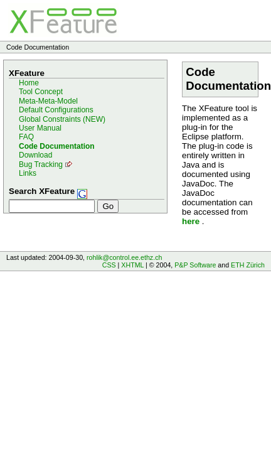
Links (27, 173)
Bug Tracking (41, 164)
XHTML (132, 265)
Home (29, 82)
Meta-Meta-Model (48, 101)
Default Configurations (56, 109)
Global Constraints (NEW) (62, 119)
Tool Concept (41, 91)
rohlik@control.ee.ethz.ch (124, 257)
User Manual (40, 128)
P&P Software (195, 265)
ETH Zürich (248, 265)
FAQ (26, 136)
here (190, 221)
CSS (109, 265)
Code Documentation (57, 146)
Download (35, 155)
